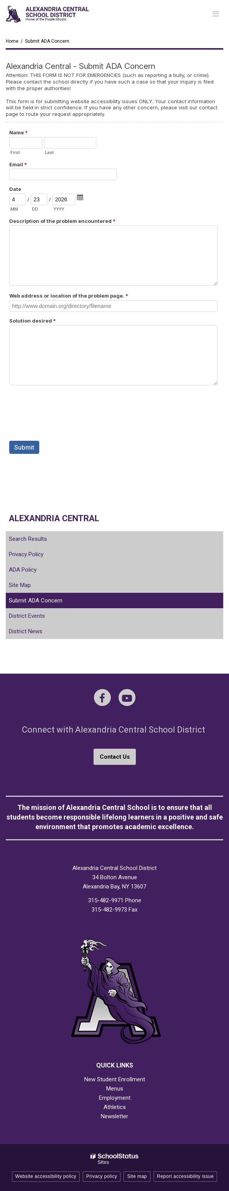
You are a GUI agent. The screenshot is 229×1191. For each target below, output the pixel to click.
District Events (27, 615)
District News (25, 631)
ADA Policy (23, 569)
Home (12, 41)
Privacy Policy (26, 554)
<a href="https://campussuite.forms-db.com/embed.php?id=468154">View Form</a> (114, 274)
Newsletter (114, 1116)
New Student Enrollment (114, 1079)
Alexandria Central (54, 518)
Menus (114, 1088)
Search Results (28, 538)
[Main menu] (215, 13)
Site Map (20, 585)
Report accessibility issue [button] (185, 1176)
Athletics (115, 1107)
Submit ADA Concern (35, 600)
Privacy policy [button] (101, 1176)
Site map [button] (137, 1176)
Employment (114, 1097)
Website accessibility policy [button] (46, 1176)
